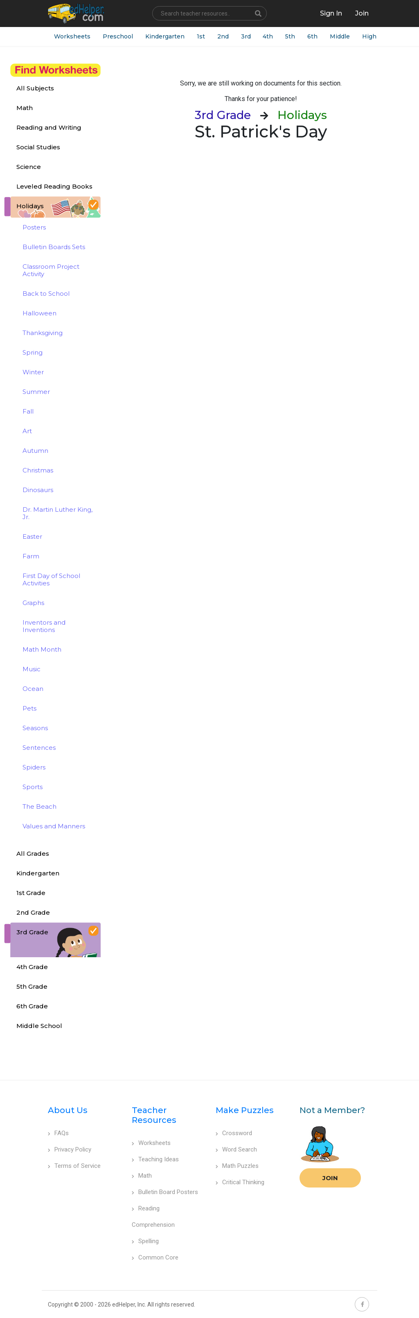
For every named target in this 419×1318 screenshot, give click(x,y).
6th (313, 36)
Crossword (234, 1133)
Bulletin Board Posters (165, 1192)
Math (142, 1175)
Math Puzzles (237, 1166)
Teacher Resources (154, 1115)
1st (201, 36)
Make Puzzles (245, 1110)
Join (330, 1178)
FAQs (58, 1133)
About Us (68, 1110)
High (370, 36)
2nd (223, 36)
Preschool (118, 36)
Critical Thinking (240, 1182)
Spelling (145, 1241)
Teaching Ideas (155, 1159)
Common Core (155, 1257)
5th (290, 36)
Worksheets (72, 36)
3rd (246, 36)
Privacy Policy (69, 1149)
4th (268, 36)
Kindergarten (165, 36)
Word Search (236, 1149)
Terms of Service (74, 1166)
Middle (340, 36)
